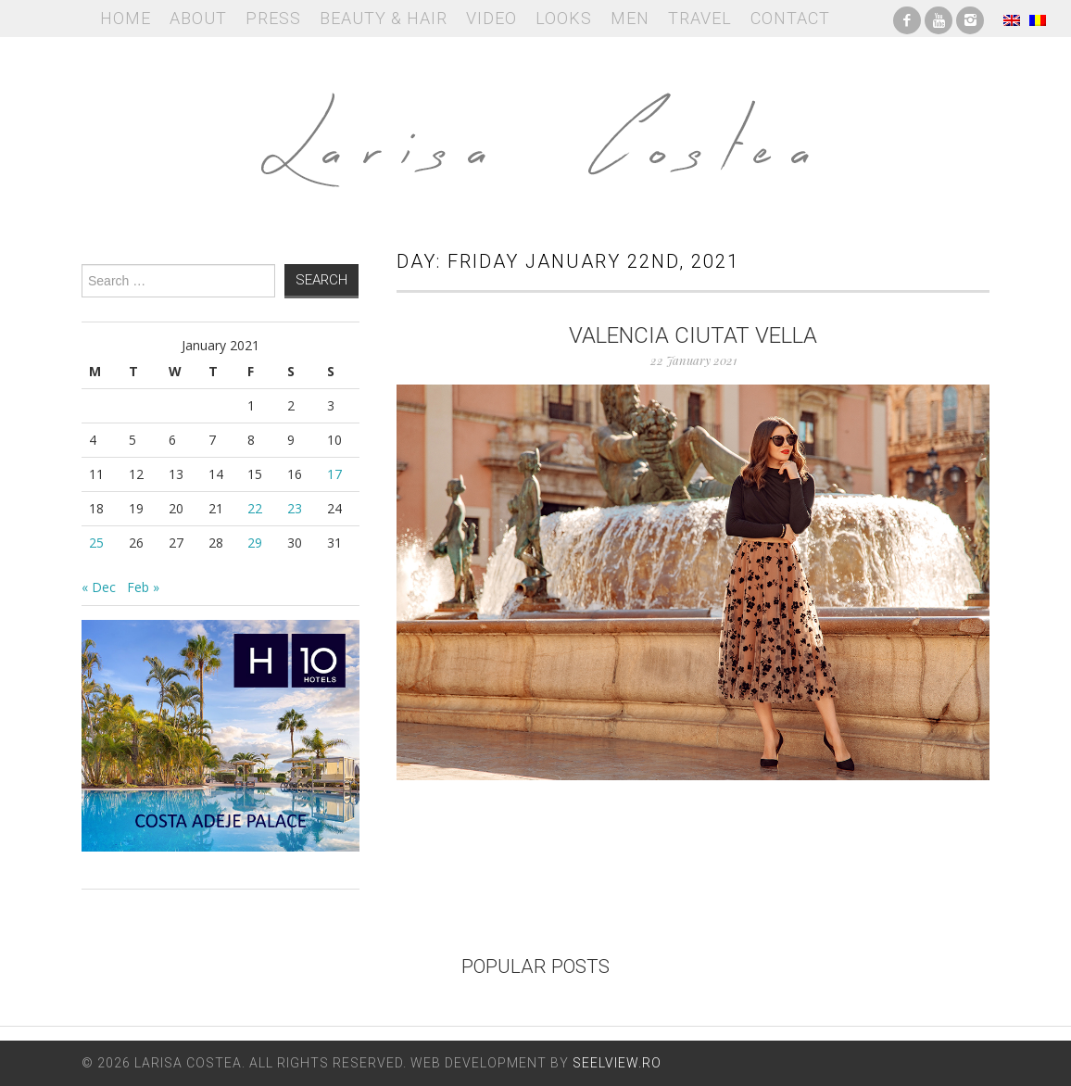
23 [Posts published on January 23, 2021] (294, 508)
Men (630, 18)
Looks (564, 18)
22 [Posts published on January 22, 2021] (254, 508)
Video (491, 18)
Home (125, 18)
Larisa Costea (535, 129)
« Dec (99, 587)
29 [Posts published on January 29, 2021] (254, 542)
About (198, 18)
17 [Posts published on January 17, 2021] (334, 474)
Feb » (143, 587)
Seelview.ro (617, 1062)
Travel (700, 18)
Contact (790, 18)
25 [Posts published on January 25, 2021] (96, 542)
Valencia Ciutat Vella (693, 335)
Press (273, 18)
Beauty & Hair (383, 18)
